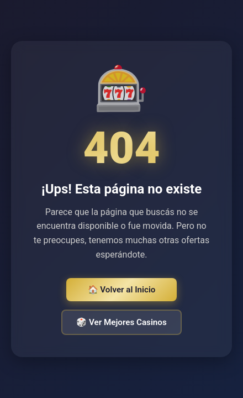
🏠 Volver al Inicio (122, 290)
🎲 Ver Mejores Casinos (121, 322)
